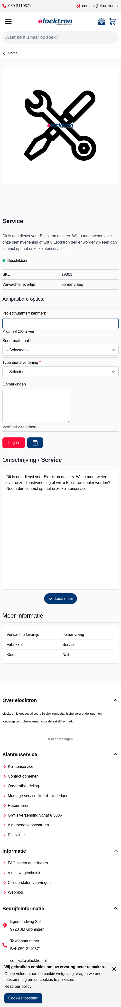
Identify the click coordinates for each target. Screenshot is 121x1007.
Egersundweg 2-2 (25, 921)
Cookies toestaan (23, 998)
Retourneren (18, 805)
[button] (60, 700)
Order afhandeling (23, 786)
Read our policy (17, 986)
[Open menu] (8, 21)
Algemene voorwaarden (28, 825)
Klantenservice (20, 766)
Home (9, 53)
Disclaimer (17, 835)
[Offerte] (35, 442)
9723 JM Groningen (27, 929)
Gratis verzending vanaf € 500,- (35, 815)
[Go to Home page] (55, 21)
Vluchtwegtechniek (24, 873)
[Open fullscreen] (60, 125)
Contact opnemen (23, 776)
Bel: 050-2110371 (25, 949)
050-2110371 (16, 6)
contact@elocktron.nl (97, 6)
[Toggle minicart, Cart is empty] (113, 21)
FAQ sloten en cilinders (28, 863)
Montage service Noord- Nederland (38, 796)
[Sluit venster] (114, 969)
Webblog (15, 892)
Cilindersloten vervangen (29, 882)
